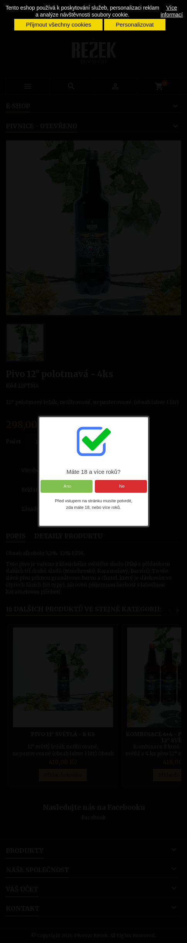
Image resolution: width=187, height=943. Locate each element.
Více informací (171, 11)
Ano (66, 486)
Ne (121, 486)
